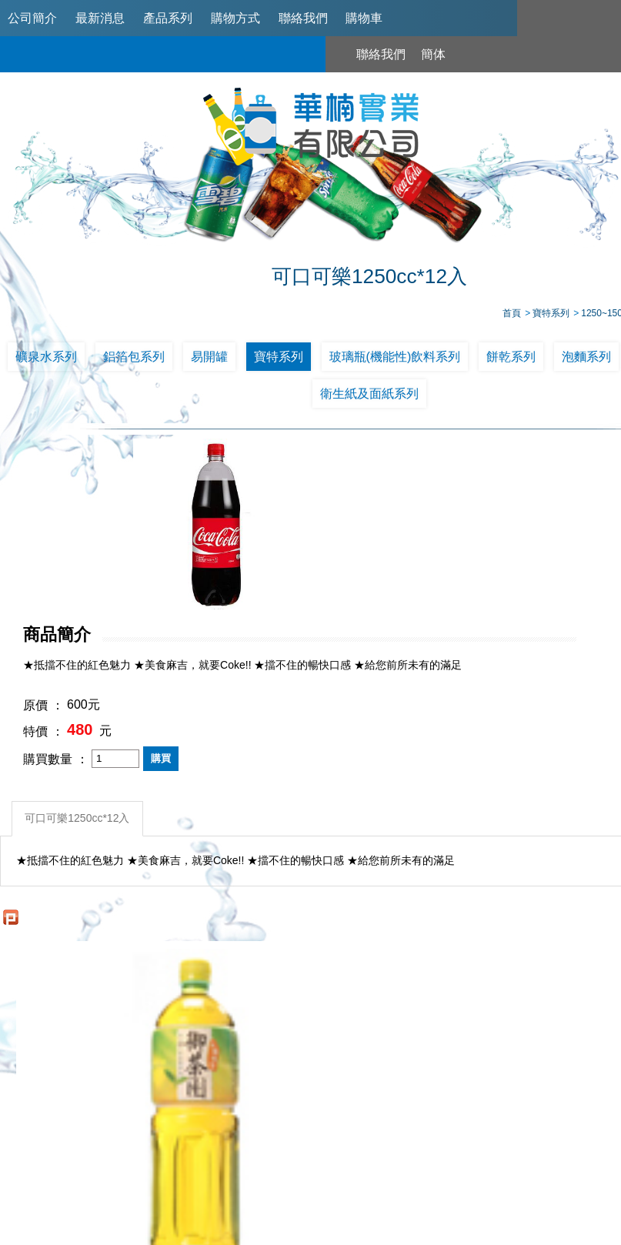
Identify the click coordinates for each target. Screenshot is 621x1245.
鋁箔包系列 (134, 361)
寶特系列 (278, 361)
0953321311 (519, 1141)
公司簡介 (32, 18)
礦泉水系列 (46, 361)
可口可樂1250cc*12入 (80, 647)
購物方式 (235, 18)
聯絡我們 (303, 18)
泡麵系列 (586, 361)
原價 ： (315, 536)
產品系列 (167, 18)
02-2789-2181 (343, 1141)
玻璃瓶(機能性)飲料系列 (395, 361)
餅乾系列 (511, 361)
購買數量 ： (327, 589)
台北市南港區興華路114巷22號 (516, 1169)
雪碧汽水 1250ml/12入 (462, 936)
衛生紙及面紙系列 (369, 398)
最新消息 (100, 18)
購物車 (364, 18)
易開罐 (209, 361)
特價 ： (315, 562)
